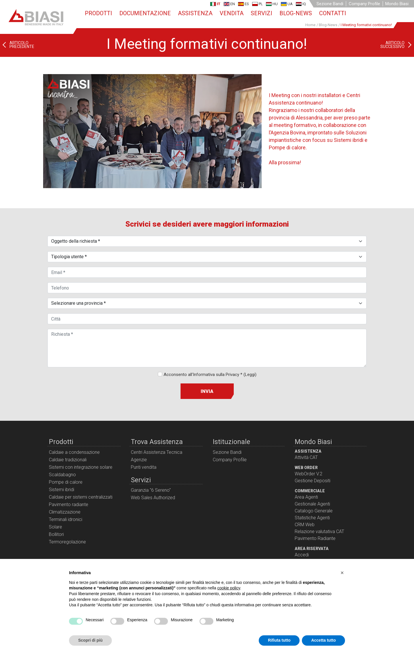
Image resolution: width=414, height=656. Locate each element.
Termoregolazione (67, 542)
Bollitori (56, 534)
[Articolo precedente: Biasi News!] (17, 45)
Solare (55, 527)
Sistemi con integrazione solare (80, 467)
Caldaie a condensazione (74, 452)
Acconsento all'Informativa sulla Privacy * (210, 374)
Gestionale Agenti (312, 504)
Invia (207, 391)
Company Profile (364, 3)
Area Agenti (306, 497)
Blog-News (295, 13)
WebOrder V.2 (308, 473)
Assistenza (195, 13)
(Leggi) (250, 374)
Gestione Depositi (312, 480)
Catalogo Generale (314, 511)
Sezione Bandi (330, 3)
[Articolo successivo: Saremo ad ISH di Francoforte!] (397, 45)
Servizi (261, 13)
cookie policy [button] (228, 588)
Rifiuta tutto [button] (279, 640)
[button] (342, 572)
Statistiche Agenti (312, 517)
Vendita (232, 13)
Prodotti (98, 13)
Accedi (302, 554)
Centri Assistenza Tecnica (156, 452)
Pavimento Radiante (315, 538)
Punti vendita (143, 467)
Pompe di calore (66, 482)
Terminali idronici (65, 519)
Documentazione (145, 13)
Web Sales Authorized (153, 497)
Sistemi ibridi (61, 489)
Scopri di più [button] (90, 640)
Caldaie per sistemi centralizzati (80, 497)
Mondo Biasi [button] (397, 3)
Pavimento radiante (68, 504)
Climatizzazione (64, 512)
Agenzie (139, 459)
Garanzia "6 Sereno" (151, 490)
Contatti (332, 13)
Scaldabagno (62, 474)
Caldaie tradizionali (68, 459)
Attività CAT (306, 457)
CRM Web (305, 524)
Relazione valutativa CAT (319, 531)
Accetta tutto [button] (323, 640)
